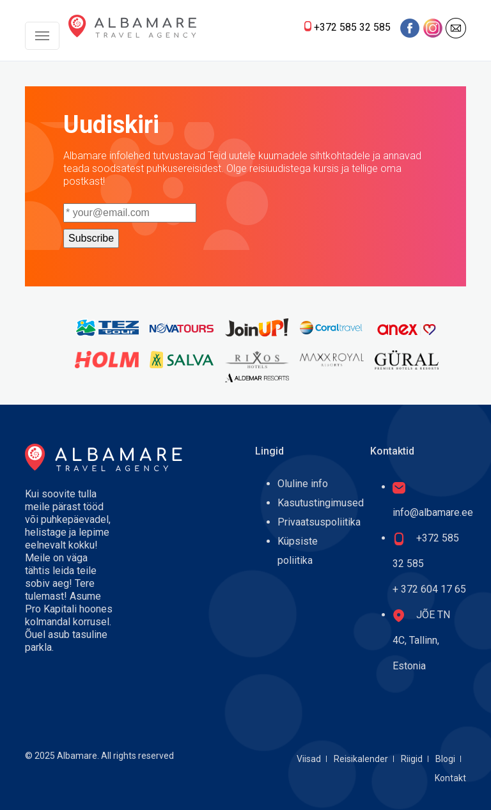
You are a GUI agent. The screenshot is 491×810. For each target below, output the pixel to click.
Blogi (445, 759)
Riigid (412, 759)
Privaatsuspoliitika (319, 522)
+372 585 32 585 (352, 27)
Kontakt (450, 778)
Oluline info (302, 484)
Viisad (309, 759)
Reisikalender (361, 759)
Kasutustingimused (320, 503)
